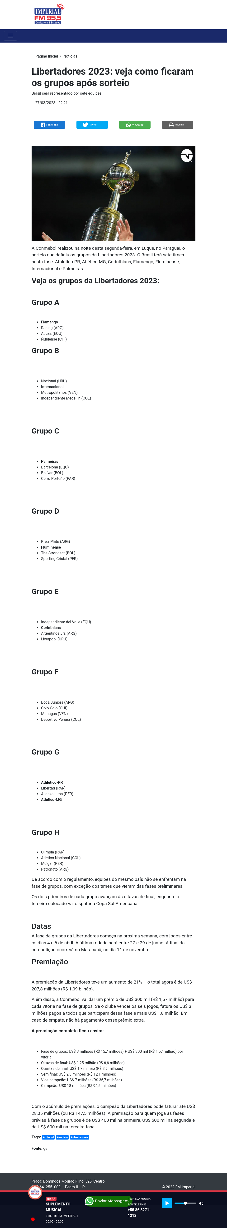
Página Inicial (46, 56)
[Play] (167, 1203)
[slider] (185, 1203)
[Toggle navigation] (192, 14)
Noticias (70, 56)
